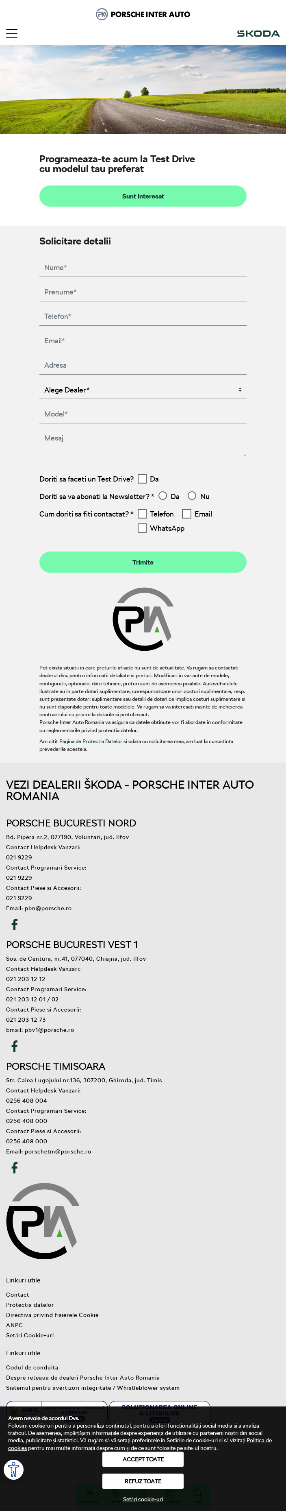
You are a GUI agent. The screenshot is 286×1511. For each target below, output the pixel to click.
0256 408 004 (26, 1100)
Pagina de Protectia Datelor (90, 741)
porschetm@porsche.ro (58, 1151)
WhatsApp (167, 528)
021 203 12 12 (26, 978)
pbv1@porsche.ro (49, 1029)
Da (154, 479)
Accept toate (143, 1459)
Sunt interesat (143, 196)
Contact (17, 1294)
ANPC (14, 1324)
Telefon (162, 514)
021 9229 (19, 857)
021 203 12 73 (26, 1019)
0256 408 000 (27, 1120)
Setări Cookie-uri (30, 1335)
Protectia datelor (30, 1304)
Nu (205, 496)
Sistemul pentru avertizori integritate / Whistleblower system (93, 1387)
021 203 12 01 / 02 (32, 999)
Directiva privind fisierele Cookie (52, 1314)
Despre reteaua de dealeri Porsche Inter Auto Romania (83, 1377)
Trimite (143, 562)
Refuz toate (143, 1481)
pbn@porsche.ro (48, 908)
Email (203, 514)
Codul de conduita (32, 1367)
